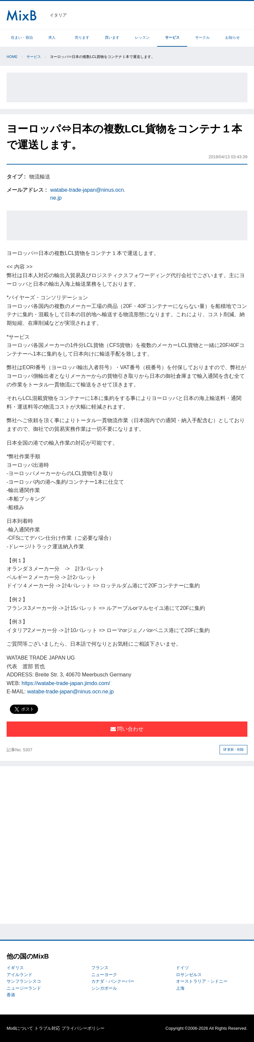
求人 (52, 37)
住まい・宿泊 (22, 37)
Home (12, 57)
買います (112, 37)
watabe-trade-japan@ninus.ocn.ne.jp (70, 691)
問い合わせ (127, 729)
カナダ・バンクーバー (112, 981)
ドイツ (182, 967)
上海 (180, 988)
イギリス (15, 967)
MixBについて (20, 1028)
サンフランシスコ (24, 981)
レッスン (142, 37)
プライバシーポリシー (83, 1028)
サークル (202, 37)
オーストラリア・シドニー (202, 981)
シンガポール (104, 988)
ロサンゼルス (189, 974)
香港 (11, 994)
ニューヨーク (104, 974)
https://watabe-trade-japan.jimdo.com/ (65, 683)
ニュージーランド (24, 988)
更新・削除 (233, 749)
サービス (172, 37)
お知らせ (232, 37)
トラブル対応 (47, 1028)
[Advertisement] (127, 87)
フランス (99, 967)
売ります (82, 37)
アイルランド (19, 974)
